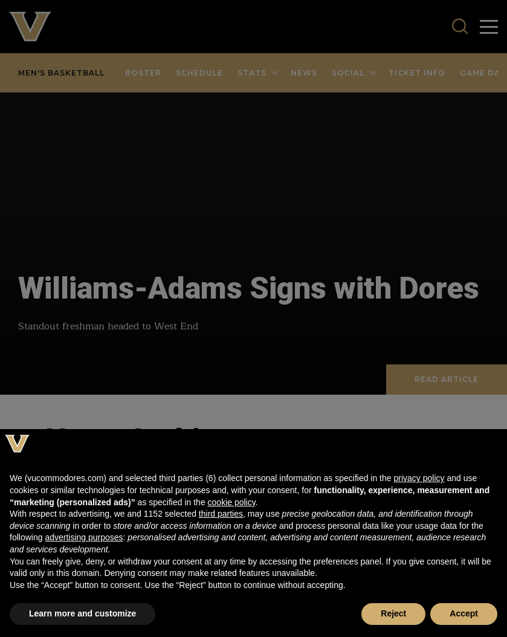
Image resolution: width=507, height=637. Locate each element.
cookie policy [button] (232, 502)
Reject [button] (393, 613)
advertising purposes (84, 537)
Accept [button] (464, 613)
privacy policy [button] (418, 478)
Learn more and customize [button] (82, 613)
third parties (221, 514)
